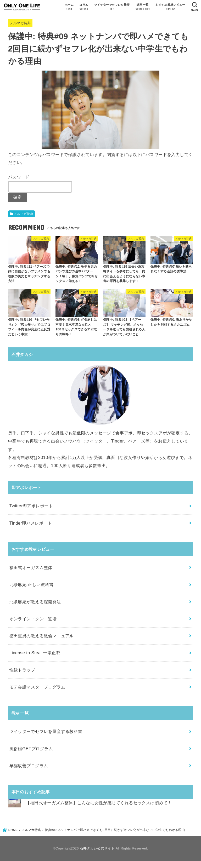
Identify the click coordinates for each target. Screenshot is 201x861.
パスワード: (40, 184)
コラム (83, 7)
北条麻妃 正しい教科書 (31, 584)
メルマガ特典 (20, 23)
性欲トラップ (22, 670)
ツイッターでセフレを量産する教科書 (45, 731)
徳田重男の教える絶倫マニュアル (41, 635)
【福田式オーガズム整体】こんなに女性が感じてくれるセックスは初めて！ (99, 802)
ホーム (69, 7)
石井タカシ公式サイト (97, 848)
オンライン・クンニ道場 (33, 618)
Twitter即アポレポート (31, 505)
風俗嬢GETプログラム (31, 748)
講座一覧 (143, 7)
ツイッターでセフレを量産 (112, 7)
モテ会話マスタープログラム (37, 687)
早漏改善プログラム (28, 765)
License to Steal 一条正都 (34, 652)
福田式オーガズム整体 (30, 567)
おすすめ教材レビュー (170, 7)
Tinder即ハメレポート (30, 523)
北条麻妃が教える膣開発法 (35, 601)
